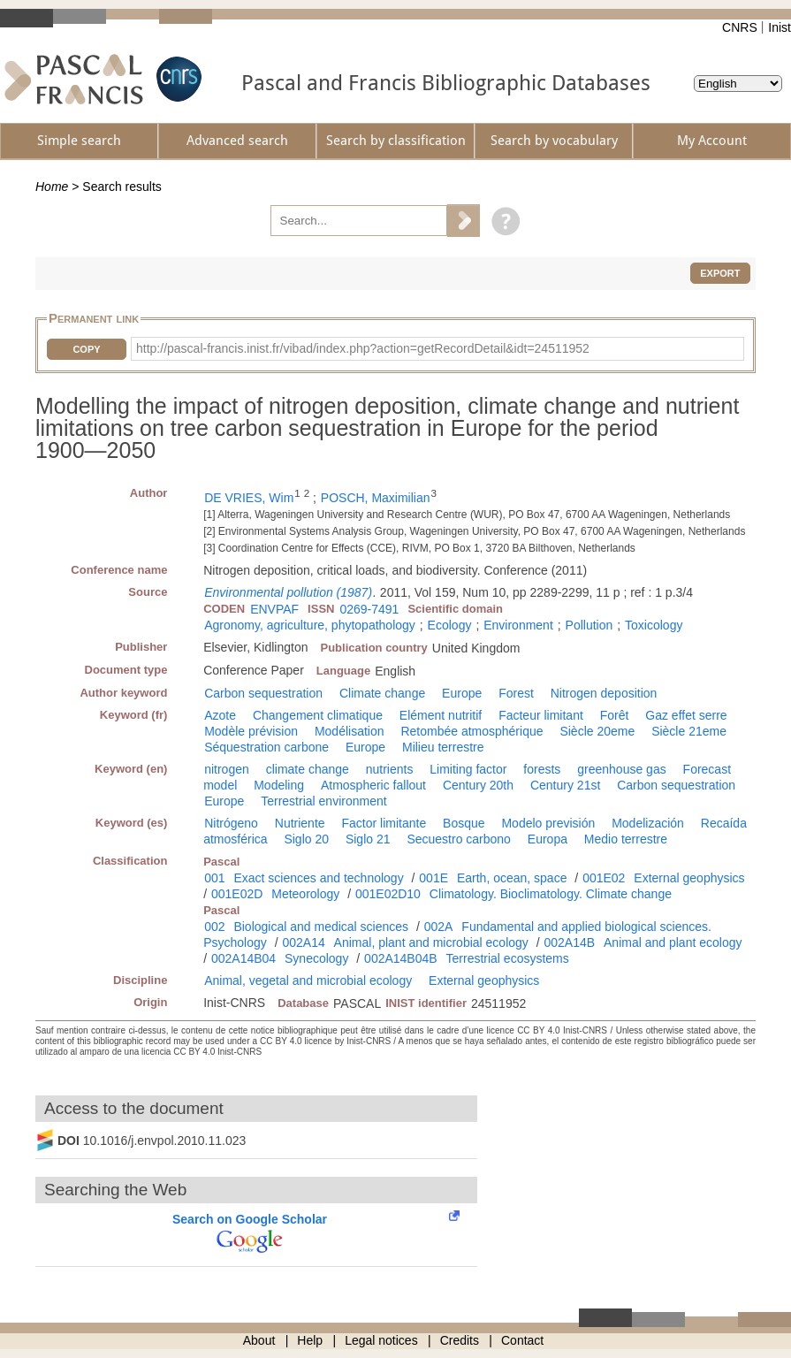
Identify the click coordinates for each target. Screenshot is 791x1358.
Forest (516, 693)
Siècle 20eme (597, 731)
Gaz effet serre (685, 715)
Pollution (589, 625)
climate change (307, 769)
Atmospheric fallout (373, 785)
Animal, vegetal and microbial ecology (308, 980)
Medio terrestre (625, 839)
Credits (459, 1340)
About (259, 1340)
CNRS (739, 27)
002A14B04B (400, 958)
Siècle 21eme (688, 731)
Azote (220, 715)
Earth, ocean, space (512, 878)
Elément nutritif (440, 715)
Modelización (648, 823)
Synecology (316, 958)
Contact (522, 1340)
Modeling (279, 785)
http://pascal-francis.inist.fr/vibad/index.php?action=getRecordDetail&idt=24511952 (362, 348)
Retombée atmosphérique (471, 731)
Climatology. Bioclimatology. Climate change (551, 894)
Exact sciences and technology (318, 878)
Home (51, 186)
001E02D (236, 894)
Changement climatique (318, 715)
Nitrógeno (231, 823)
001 (214, 878)
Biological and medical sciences (320, 926)
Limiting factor (468, 769)
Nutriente (300, 823)
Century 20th (478, 785)
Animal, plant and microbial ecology (431, 942)
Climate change (382, 693)
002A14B (570, 942)
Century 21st (565, 785)
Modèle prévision (251, 731)
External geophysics (689, 878)
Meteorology (305, 894)
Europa (547, 839)
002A (438, 926)
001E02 (603, 878)
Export (720, 273)
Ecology (450, 625)
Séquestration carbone (266, 747)
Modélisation (349, 731)
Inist (779, 27)
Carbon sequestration (263, 693)
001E (433, 878)
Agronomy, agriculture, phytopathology (309, 625)
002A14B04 (243, 958)
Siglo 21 (368, 839)
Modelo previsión (548, 823)
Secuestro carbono (459, 839)
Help (310, 1340)
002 (214, 926)
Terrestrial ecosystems (507, 958)
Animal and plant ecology (673, 942)
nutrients (390, 769)
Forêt (614, 715)
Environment (518, 625)
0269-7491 (369, 609)
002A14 (303, 942)
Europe (462, 693)
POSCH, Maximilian (375, 498)
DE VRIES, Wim (248, 498)
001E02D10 (388, 894)
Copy (86, 349)
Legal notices (381, 1340)
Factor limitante (383, 823)
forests (541, 769)
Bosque (463, 823)
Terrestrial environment (323, 801)
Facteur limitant (540, 715)
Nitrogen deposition (604, 693)
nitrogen (226, 769)
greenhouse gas (621, 769)
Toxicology (653, 625)
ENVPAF (274, 609)
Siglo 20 (306, 839)
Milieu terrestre (443, 747)
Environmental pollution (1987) (288, 592)
